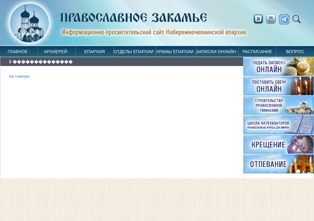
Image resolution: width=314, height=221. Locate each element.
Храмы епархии (174, 51)
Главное (18, 51)
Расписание (257, 51)
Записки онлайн (216, 51)
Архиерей (55, 51)
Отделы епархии (134, 51)
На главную (19, 76)
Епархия (94, 51)
